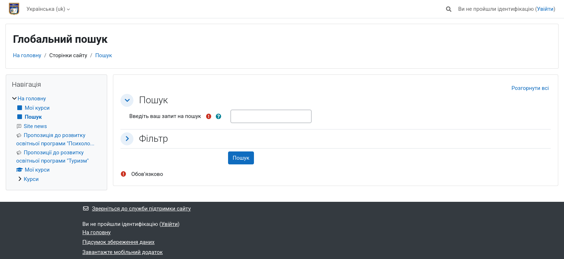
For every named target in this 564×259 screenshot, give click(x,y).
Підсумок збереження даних (118, 242)
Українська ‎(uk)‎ (46, 9)
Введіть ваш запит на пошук (165, 116)
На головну (27, 55)
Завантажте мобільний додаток (122, 252)
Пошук (103, 55)
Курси (31, 179)
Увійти (545, 9)
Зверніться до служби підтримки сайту (136, 208)
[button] (448, 9)
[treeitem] (56, 139)
